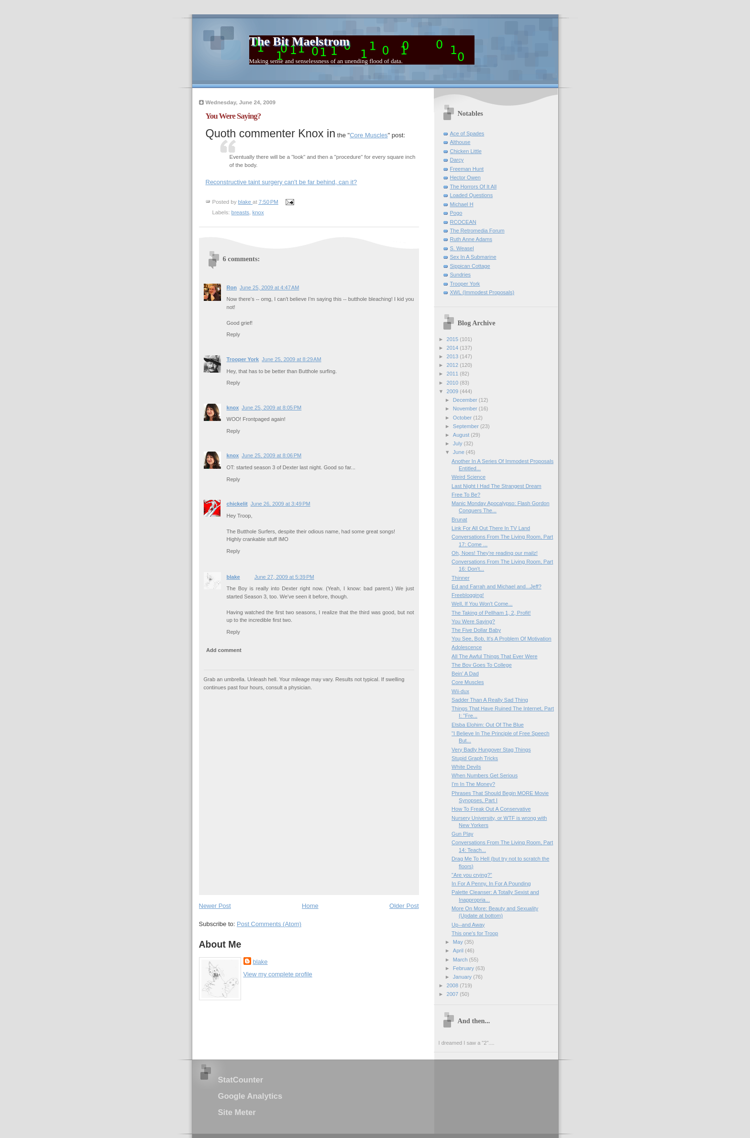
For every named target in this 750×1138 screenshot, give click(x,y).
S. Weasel (462, 248)
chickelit (237, 504)
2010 (453, 383)
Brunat (459, 519)
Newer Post (215, 905)
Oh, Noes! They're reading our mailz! (495, 553)
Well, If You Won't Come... (482, 604)
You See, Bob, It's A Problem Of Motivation (501, 638)
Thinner (460, 578)
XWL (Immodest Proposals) (482, 292)
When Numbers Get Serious (485, 775)
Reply (233, 334)
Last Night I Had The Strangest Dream (496, 486)
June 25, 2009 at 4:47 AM (269, 287)
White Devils (466, 767)
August (462, 435)
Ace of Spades (467, 133)
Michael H (462, 204)
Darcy (457, 160)
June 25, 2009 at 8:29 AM (291, 359)
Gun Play (462, 834)
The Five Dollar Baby (476, 630)
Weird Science (468, 477)
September (466, 426)
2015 (453, 339)
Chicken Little (466, 151)
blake (233, 577)
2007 (453, 994)
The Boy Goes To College (482, 665)
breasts (241, 212)
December (466, 400)
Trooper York (243, 359)
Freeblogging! (468, 595)
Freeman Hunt (467, 169)
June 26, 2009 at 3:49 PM (280, 504)
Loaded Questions (471, 195)
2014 (453, 348)
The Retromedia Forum (477, 230)
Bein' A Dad (465, 673)
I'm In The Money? (473, 784)
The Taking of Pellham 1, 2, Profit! (491, 613)
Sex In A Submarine (473, 257)
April (459, 950)
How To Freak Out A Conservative (491, 809)
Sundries (460, 274)
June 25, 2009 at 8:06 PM (271, 455)
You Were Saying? (473, 621)
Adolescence (467, 647)
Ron (232, 287)
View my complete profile (277, 974)
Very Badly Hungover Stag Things (491, 749)
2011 (453, 373)
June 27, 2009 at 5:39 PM (284, 577)
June (459, 452)
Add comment (224, 650)
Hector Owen (465, 177)
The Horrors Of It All (473, 186)
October (463, 417)
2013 (453, 356)
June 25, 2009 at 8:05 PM (271, 407)
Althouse (460, 142)
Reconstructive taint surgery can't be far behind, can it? (281, 182)
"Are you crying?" (472, 875)
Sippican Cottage (470, 266)
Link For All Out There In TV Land (491, 528)
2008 (453, 985)
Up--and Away (468, 925)
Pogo (456, 213)
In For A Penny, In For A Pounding (491, 883)
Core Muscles (368, 135)
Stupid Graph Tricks (475, 758)
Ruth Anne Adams (471, 239)
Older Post (404, 905)
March (461, 959)
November (466, 408)
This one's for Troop (475, 933)
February (464, 968)
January (463, 977)
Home (310, 905)
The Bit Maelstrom (299, 41)
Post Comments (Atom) (269, 924)
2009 (453, 391)
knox (258, 212)
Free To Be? (466, 494)
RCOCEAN (463, 222)
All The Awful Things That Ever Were (495, 656)
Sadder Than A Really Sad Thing (490, 700)
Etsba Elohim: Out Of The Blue (488, 725)
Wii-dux (460, 691)
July (458, 443)
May (458, 942)
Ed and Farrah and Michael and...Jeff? (496, 586)
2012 (453, 365)
